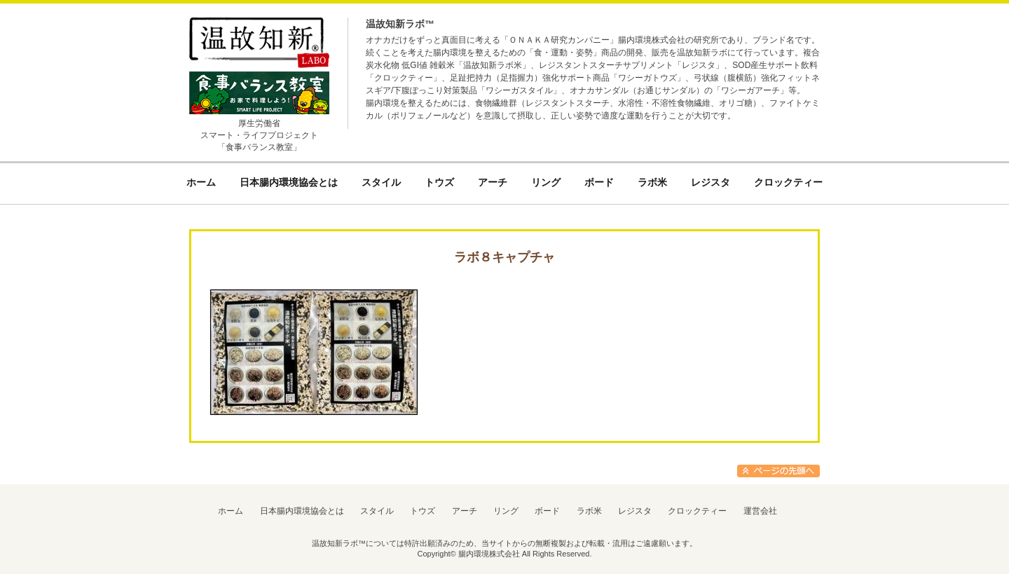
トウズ (422, 511)
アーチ (464, 511)
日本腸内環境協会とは (302, 511)
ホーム (230, 511)
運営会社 (760, 511)
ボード (547, 511)
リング (506, 511)
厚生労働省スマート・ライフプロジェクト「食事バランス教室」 (259, 135)
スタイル (377, 511)
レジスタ (635, 511)
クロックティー (697, 511)
